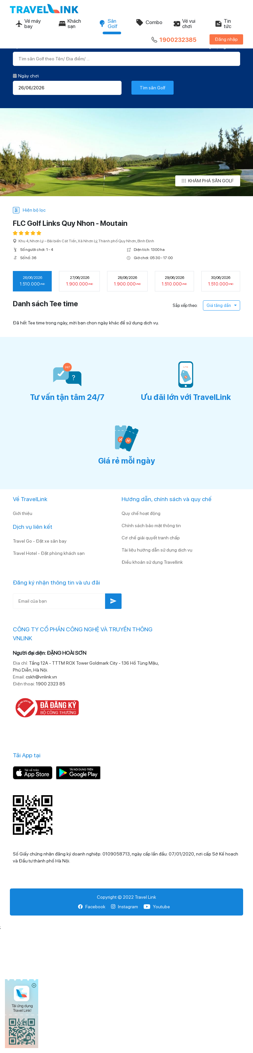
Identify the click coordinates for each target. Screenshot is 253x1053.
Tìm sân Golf (152, 87)
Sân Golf (108, 23)
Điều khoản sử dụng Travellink (152, 562)
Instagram (124, 906)
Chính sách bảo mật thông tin (151, 525)
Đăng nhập (226, 39)
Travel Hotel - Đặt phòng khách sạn (49, 553)
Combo (149, 22)
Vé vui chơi (184, 23)
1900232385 (173, 40)
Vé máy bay (28, 23)
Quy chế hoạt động (141, 513)
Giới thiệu (22, 513)
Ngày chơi (26, 75)
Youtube (156, 906)
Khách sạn (69, 23)
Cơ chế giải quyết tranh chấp (151, 537)
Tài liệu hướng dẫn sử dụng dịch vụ (157, 550)
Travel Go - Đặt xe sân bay (40, 541)
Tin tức (222, 23)
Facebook (91, 906)
